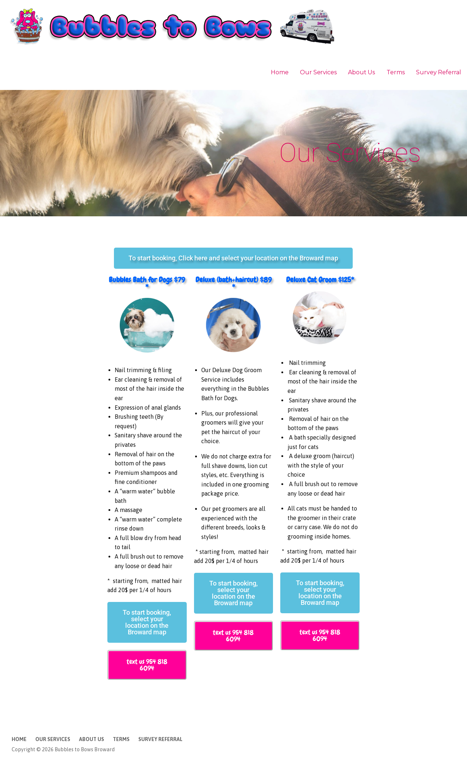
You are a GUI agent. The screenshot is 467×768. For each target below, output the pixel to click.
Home (279, 72)
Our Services (318, 72)
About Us (361, 72)
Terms (395, 72)
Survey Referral (438, 72)
